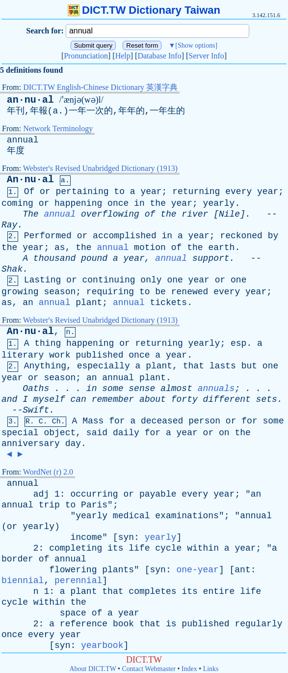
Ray (9, 225)
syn (126, 537)
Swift (36, 410)
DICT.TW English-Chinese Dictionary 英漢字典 (100, 87)
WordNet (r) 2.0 (48, 472)
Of (29, 191)
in (139, 203)
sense (142, 388)
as (59, 247)
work (59, 355)
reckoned (241, 236)
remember (113, 399)
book (123, 624)
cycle (168, 548)
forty (184, 399)
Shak (12, 269)
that (193, 366)
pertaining (81, 191)
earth (221, 247)
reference (83, 624)
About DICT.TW (92, 669)
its (115, 548)
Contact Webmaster (149, 669)
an (28, 303)
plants (118, 570)
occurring (94, 494)
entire (219, 591)
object (60, 433)
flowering (73, 570)
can (78, 399)
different (227, 399)
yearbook (102, 645)
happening (78, 203)
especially (103, 366)
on (224, 433)
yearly (219, 203)
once (118, 203)
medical (131, 516)
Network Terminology (58, 128)
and (9, 399)
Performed (48, 236)
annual (23, 140)
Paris (94, 505)
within (203, 548)
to (119, 191)
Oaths (36, 388)
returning (196, 191)
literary (22, 355)
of (150, 214)
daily (126, 433)
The (30, 214)
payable (158, 494)
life (139, 548)
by (273, 236)
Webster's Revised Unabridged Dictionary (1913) (100, 168)
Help (123, 56)
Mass (93, 421)
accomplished (125, 236)
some (112, 388)
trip (49, 505)
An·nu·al (30, 179)
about (152, 399)
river (195, 214)
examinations (187, 516)
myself (49, 399)
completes (152, 591)
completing (75, 548)
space (73, 613)
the (158, 203)
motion (150, 247)
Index (189, 669)
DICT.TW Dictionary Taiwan (144, 10)
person (204, 421)
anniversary (30, 444)
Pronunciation (86, 56)
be (160, 292)
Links (211, 669)
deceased (162, 421)
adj (41, 494)
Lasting (42, 280)
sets (266, 399)
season (60, 292)
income (86, 537)
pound (94, 258)
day (73, 444)
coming (17, 203)
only (150, 280)
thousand (54, 258)
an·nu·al (30, 100)
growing (20, 292)
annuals (216, 388)
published (99, 355)
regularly (258, 624)
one (175, 280)
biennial (22, 581)
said (96, 433)
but (249, 366)
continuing (108, 280)
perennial (78, 581)
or (45, 191)
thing (47, 343)
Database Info (159, 56)
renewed (190, 292)
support (211, 258)
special (20, 433)
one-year (197, 570)
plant (89, 303)
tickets (168, 303)
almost (176, 388)
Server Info (206, 56)
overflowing (110, 214)
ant (242, 570)
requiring (110, 292)
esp (238, 343)
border (17, 559)
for (117, 421)
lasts (222, 366)
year (150, 191)
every (238, 191)
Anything (45, 366)
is (171, 624)
